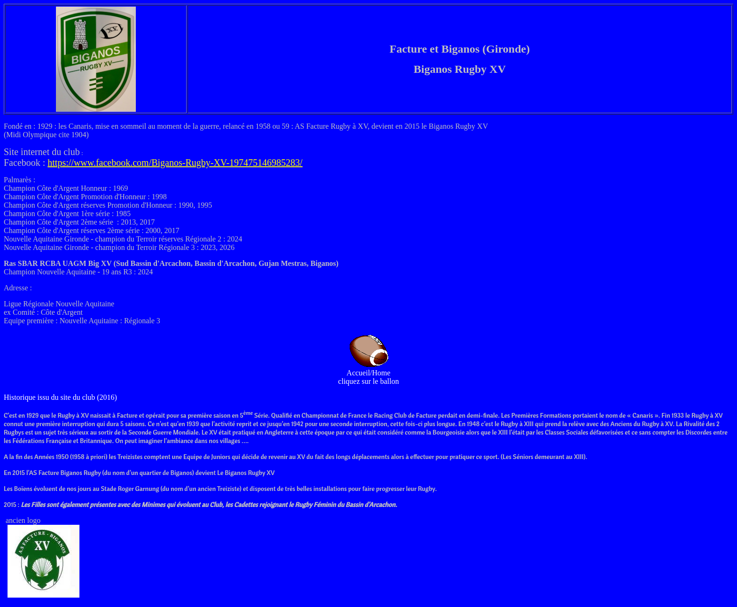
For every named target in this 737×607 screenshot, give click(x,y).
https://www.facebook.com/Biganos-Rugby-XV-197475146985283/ (174, 162)
